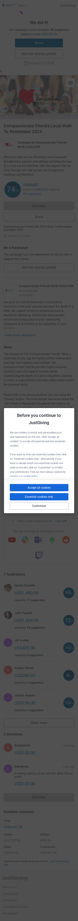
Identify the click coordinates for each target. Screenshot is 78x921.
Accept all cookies (39, 487)
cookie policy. (30, 476)
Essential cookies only (39, 496)
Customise (39, 505)
